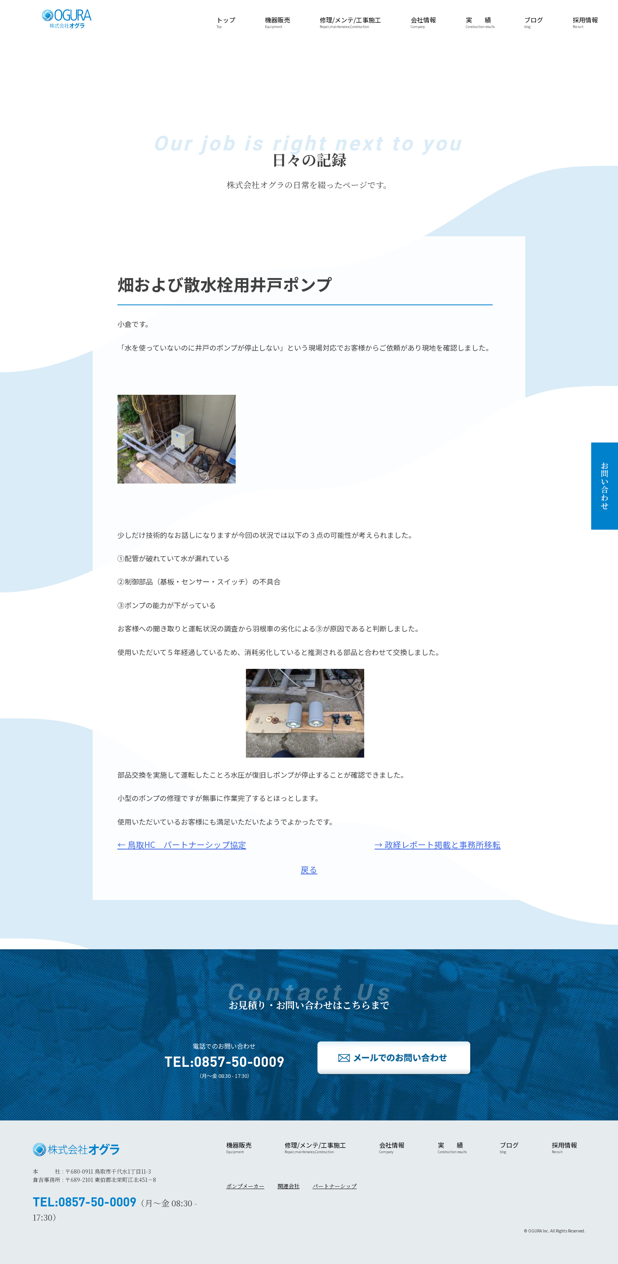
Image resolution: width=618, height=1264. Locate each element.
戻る (309, 869)
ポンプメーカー (245, 1186)
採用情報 (585, 22)
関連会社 (288, 1186)
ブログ (533, 22)
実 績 (480, 22)
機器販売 (277, 22)
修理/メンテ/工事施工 (350, 22)
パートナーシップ (335, 1186)
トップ (225, 22)
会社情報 (423, 22)
